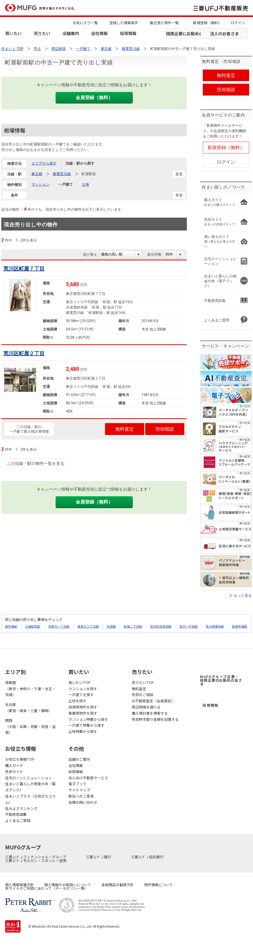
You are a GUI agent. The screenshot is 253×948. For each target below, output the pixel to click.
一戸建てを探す (81, 694)
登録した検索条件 (123, 22)
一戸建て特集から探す (86, 725)
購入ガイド (14, 765)
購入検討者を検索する (150, 713)
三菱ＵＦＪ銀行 (99, 857)
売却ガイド (14, 771)
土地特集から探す (82, 731)
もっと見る (243, 595)
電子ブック (77, 783)
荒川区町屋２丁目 (24, 353)
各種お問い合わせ (82, 802)
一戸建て (65, 184)
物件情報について (158, 884)
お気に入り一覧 (85, 22)
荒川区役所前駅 (161, 626)
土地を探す (77, 700)
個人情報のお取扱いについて (67, 884)
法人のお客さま (224, 33)
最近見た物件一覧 (164, 22)
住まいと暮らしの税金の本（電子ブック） (30, 786)
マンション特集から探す (88, 719)
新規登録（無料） (207, 22)
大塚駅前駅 (32, 626)
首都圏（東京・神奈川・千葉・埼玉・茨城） (30, 688)
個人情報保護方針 (19, 884)
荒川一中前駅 (188, 626)
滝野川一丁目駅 (59, 626)
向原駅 (111, 626)
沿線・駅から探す (80, 163)
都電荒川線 (62, 174)
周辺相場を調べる (146, 707)
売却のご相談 (142, 694)
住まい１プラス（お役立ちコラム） (30, 799)
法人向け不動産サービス (88, 777)
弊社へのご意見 (81, 796)
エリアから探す (44, 163)
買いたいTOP (79, 682)
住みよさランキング (21, 808)
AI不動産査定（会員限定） (153, 700)
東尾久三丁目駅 (88, 626)
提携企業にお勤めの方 (183, 33)
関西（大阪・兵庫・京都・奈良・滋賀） (30, 726)
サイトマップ (79, 789)
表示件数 (157, 254)
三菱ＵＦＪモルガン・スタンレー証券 (36, 860)
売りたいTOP (143, 682)
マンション (40, 184)
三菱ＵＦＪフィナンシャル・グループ (36, 857)
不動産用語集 (16, 814)
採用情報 (128, 33)
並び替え (92, 254)
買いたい (13, 33)
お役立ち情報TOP (19, 759)
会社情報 (99, 33)
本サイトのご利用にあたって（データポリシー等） (46, 888)
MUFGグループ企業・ (221, 680)
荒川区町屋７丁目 (24, 269)
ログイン (238, 22)
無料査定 (139, 688)
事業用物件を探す (82, 713)
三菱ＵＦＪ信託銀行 (147, 857)
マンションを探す (82, 688)
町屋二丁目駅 (133, 626)
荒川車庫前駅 (215, 626)
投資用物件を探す (82, 707)
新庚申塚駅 (239, 626)
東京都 (36, 174)
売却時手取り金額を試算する (155, 719)
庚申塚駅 (11, 626)
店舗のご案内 (79, 759)
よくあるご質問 (17, 820)
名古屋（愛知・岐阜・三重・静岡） (28, 707)
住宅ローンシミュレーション (28, 777)
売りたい (42, 33)
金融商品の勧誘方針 (117, 884)
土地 (85, 184)
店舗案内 (71, 33)
